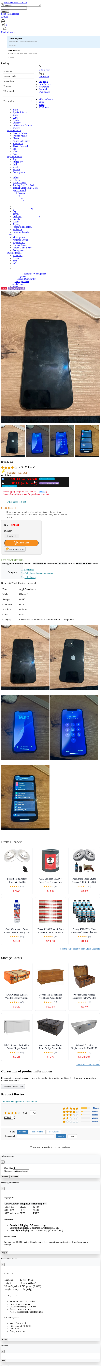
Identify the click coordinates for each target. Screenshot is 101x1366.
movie (41, 104)
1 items (95, 1118)
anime (41, 102)
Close (4, 1339)
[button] (50, 28)
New (30, 479)
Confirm (14, 1177)
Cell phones (30, 577)
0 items (95, 1121)
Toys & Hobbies (14, 156)
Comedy (16, 122)
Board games (19, 172)
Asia (15, 154)
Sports (16, 120)
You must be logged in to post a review (19, 1101)
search (5, 11)
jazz (14, 149)
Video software (46, 99)
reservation (8, 81)
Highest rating (37, 1132)
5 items (95, 1111)
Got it (4, 1253)
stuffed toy (18, 162)
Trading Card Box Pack (23, 185)
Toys (15, 159)
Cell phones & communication (39, 573)
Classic (16, 138)
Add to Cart (21, 543)
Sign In (4, 16)
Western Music (20, 135)
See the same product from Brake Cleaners (80, 948)
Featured (7, 86)
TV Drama (44, 107)
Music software (14, 130)
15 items (95, 1108)
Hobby (16, 177)
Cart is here (44, 76)
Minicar (16, 169)
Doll (15, 164)
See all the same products (88, 1064)
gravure (16, 128)
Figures (16, 180)
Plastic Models (19, 182)
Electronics (8, 101)
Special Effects (20, 112)
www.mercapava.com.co (15, 2)
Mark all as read (8, 32)
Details (42, 491)
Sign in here (44, 70)
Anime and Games (21, 141)
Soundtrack (18, 143)
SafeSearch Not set (10, 14)
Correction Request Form (13, 1087)
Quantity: (8, 1168)
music (15, 109)
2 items (95, 1115)
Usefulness (54, 1132)
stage (15, 117)
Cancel (5, 1177)
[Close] (3, 1162)
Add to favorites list (15, 549)
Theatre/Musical (20, 146)
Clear (72, 1136)
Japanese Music (20, 133)
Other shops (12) (17, 502)
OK (3, 1360)
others (15, 115)
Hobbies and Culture (22, 125)
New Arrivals (9, 76)
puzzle (16, 167)
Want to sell (8, 91)
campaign (7, 71)
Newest (22, 1132)
